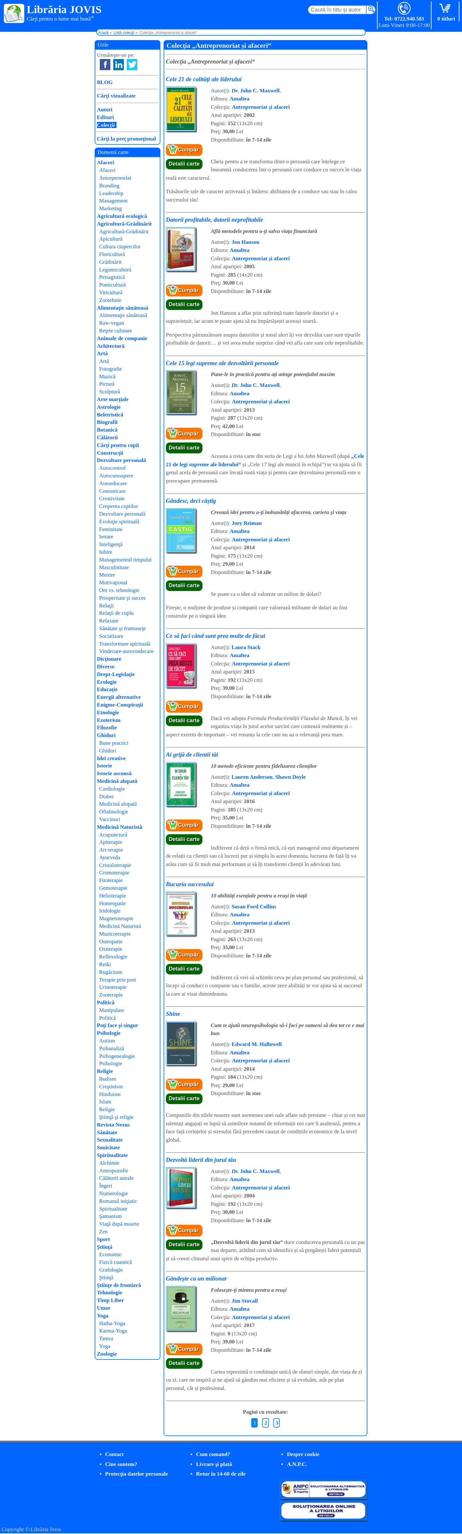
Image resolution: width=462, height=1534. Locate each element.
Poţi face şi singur (117, 1025)
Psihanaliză (111, 1048)
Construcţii (110, 453)
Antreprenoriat (115, 178)
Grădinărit (110, 262)
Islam (105, 1102)
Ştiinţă (104, 1247)
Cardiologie (112, 789)
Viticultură (111, 292)
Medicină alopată (117, 781)
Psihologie (109, 1033)
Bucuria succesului (190, 884)
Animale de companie (122, 338)
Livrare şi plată (214, 1464)
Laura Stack (246, 647)
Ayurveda (109, 857)
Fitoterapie (111, 880)
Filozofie (107, 727)
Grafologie (111, 1270)
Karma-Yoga (113, 1331)
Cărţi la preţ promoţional (126, 139)
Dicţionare (109, 659)
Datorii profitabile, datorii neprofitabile (214, 219)
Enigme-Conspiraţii (120, 705)
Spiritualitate (112, 1155)
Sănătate (107, 1132)
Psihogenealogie (117, 1056)
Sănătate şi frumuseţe (122, 628)
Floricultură (112, 254)
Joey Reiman (247, 523)
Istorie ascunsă (114, 773)
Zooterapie (111, 995)
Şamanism (110, 1216)
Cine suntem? (121, 1464)
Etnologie (108, 712)
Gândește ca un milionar (196, 1278)
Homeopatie (112, 903)
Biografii (107, 422)
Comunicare (112, 491)
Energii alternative (119, 697)
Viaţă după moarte (119, 1224)
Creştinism (111, 1087)
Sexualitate (110, 1140)
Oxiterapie (110, 949)
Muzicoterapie (115, 934)
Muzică (107, 376)
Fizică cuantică (115, 1262)
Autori (104, 110)
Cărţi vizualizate (116, 96)
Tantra (106, 1338)
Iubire (105, 552)
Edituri (105, 117)
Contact (114, 1454)
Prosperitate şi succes (122, 598)
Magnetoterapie (116, 918)
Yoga (102, 1316)
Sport (103, 1239)
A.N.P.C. (297, 1464)
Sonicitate (108, 1147)
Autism (107, 1041)
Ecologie (106, 682)
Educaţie (107, 689)
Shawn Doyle (290, 777)
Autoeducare (113, 483)
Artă (102, 353)
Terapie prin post (117, 980)
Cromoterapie (114, 873)
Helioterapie (112, 896)
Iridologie (110, 911)
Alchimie (109, 1163)
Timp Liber (110, 1300)
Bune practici (113, 743)
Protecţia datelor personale (136, 1474)
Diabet (106, 796)
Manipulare (111, 1010)
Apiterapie (110, 842)
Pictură (107, 384)
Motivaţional (113, 582)
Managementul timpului (125, 560)
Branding (109, 186)
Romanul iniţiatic (118, 1201)
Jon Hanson (245, 242)
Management (113, 201)
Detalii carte (184, 164)
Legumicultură (115, 270)
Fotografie (110, 369)
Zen (103, 1232)
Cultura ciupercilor (120, 247)
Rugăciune (111, 972)
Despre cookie (303, 1454)
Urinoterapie (113, 987)
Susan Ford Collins (254, 907)
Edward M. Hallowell (257, 1044)
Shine (173, 1013)
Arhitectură (110, 346)
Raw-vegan (111, 323)
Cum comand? (213, 1454)
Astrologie (109, 407)
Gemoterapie (113, 888)
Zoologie (107, 1354)
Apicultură (111, 239)
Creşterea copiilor (118, 506)
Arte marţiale (113, 399)
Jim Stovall (245, 1301)
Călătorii (107, 437)
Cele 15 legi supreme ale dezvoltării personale (222, 363)
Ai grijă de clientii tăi (192, 754)
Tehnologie (109, 1293)
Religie (105, 1071)
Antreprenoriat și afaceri (261, 107)
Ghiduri (106, 735)
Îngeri (105, 1186)
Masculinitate (114, 567)
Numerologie (113, 1193)
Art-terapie (111, 850)
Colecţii (106, 125)
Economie (110, 1254)
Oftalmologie (113, 812)
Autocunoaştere (116, 476)
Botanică (107, 430)
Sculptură (109, 392)
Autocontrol (112, 468)
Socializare (111, 636)
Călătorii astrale (116, 1178)
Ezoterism (109, 720)
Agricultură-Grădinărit (124, 224)
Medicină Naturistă (119, 827)
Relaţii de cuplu (116, 613)
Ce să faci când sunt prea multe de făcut (215, 635)
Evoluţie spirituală (119, 521)
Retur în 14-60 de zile (221, 1474)
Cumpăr (188, 150)
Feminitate (111, 529)
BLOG (105, 82)
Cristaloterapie (115, 865)
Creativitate (111, 498)
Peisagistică (112, 277)
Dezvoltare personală (121, 460)
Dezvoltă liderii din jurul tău (201, 1159)
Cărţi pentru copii (118, 445)
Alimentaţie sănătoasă (122, 308)
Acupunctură (113, 835)
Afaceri (105, 162)
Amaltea (239, 99)
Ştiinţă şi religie (116, 1117)
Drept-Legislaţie (116, 674)
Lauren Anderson (252, 777)
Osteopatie (111, 941)
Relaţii (106, 606)
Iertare (106, 537)
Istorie (104, 766)
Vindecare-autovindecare (126, 651)
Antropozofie (113, 1171)
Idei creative (111, 758)
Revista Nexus (113, 1125)
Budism (107, 1079)
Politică (106, 1002)
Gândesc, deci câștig (191, 500)
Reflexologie (113, 957)
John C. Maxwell (256, 91)
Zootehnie (110, 300)
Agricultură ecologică (122, 216)
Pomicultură (112, 285)
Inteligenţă (111, 544)
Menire (107, 575)
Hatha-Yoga (112, 1323)
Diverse (106, 667)
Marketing (110, 208)
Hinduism (110, 1094)
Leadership (111, 193)
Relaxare (108, 621)
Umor (103, 1308)
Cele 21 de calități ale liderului (204, 79)
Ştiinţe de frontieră (119, 1285)
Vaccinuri (109, 819)
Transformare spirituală (124, 644)
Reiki (105, 964)
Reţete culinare (115, 331)
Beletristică (110, 415)
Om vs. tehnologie (119, 590)
